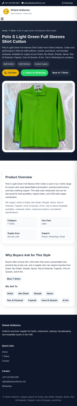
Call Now (11, 73)
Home (4, 31)
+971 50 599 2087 (11, 3)
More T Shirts (13, 279)
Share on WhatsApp (34, 73)
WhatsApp (67, 3)
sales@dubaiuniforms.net (33, 3)
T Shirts (12, 31)
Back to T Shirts (60, 73)
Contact (5, 361)
